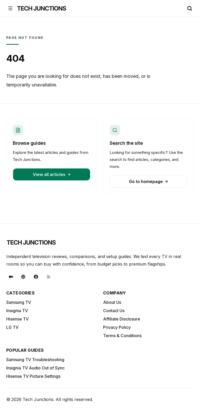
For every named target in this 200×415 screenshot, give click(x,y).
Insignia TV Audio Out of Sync (35, 367)
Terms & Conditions (122, 335)
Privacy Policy (117, 327)
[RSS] (48, 276)
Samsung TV (18, 302)
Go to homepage (148, 181)
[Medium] (11, 276)
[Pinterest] (23, 276)
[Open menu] (10, 8)
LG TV (12, 327)
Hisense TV (17, 319)
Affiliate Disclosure (121, 319)
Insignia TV (17, 310)
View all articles (52, 174)
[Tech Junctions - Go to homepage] (42, 8)
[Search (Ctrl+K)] (189, 8)
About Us (112, 302)
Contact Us (113, 310)
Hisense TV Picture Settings (33, 376)
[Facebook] (36, 276)
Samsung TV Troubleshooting (35, 359)
